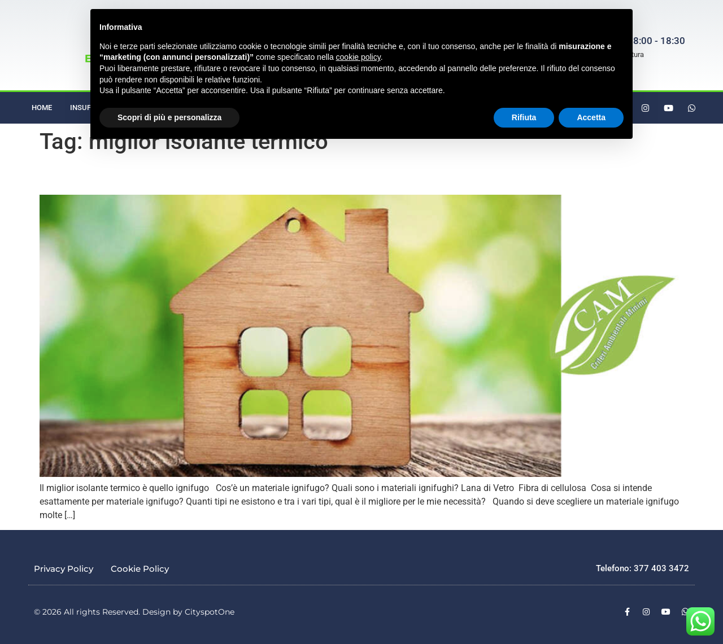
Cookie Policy (140, 568)
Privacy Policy (63, 568)
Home (42, 107)
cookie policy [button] (358, 57)
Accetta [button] (591, 117)
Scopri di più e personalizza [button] (169, 117)
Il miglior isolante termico (94, 177)
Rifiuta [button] (524, 117)
